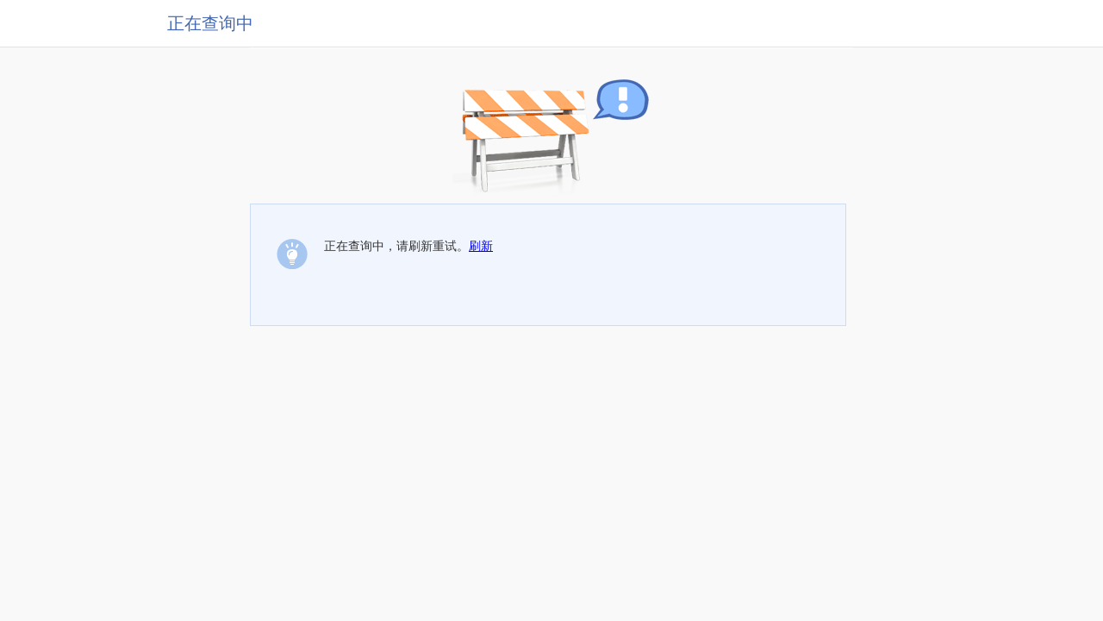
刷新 (481, 246)
